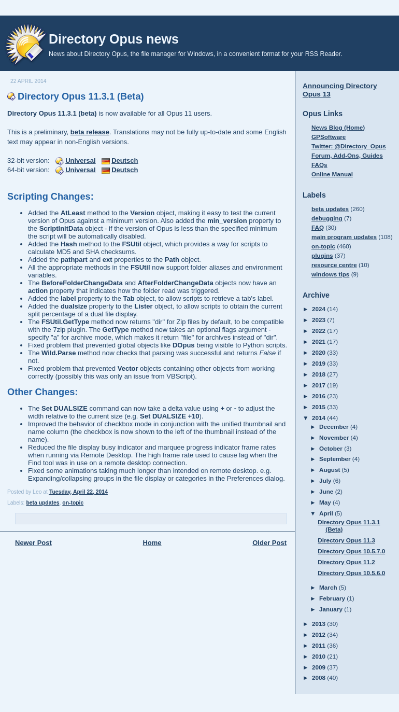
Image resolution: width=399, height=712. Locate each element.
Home (151, 543)
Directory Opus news (114, 39)
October (331, 448)
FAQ (317, 227)
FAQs (319, 164)
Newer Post (33, 543)
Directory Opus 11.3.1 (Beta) (81, 96)
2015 (319, 406)
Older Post (269, 543)
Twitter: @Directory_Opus (348, 146)
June (327, 491)
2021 (319, 341)
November (334, 437)
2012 (319, 634)
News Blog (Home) (338, 127)
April (327, 513)
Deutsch (124, 160)
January (331, 609)
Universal (80, 160)
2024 (319, 308)
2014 (319, 417)
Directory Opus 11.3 (346, 540)
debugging (327, 218)
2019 (319, 363)
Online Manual (332, 174)
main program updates (344, 236)
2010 (319, 656)
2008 (319, 677)
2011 (319, 645)
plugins (322, 255)
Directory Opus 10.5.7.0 (351, 551)
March (329, 587)
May (326, 502)
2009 (319, 667)
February (333, 598)
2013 (319, 623)
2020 (319, 352)
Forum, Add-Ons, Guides (347, 155)
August (330, 469)
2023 (319, 319)
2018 (319, 374)
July (326, 480)
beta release (89, 132)
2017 (319, 385)
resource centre (334, 264)
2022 (319, 330)
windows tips (330, 274)
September (335, 458)
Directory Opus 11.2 (346, 562)
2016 (319, 396)
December (334, 426)
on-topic (72, 503)
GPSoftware (328, 136)
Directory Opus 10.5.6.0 (351, 572)
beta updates (42, 503)
